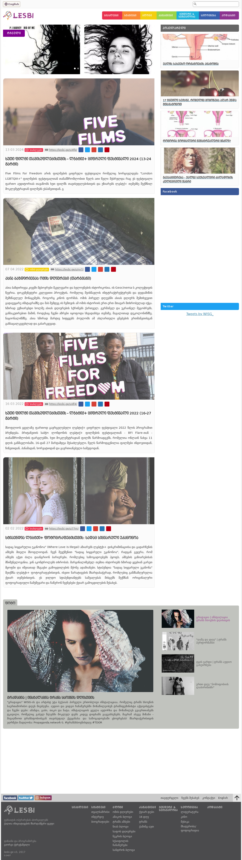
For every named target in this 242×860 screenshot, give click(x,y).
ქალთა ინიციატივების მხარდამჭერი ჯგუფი (29, 823)
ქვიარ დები (146, 811)
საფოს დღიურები (124, 831)
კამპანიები (166, 15)
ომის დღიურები (123, 811)
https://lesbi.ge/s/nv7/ (69, 296)
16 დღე (144, 816)
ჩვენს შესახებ (190, 797)
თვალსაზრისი (100, 811)
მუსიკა (185, 821)
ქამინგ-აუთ (146, 826)
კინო (184, 816)
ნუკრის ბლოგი (122, 836)
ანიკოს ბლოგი (122, 816)
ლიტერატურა (189, 811)
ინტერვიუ (97, 816)
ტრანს (143, 821)
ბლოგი (147, 15)
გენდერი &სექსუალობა (187, 15)
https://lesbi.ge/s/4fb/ (63, 177)
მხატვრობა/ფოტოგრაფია (190, 828)
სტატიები (130, 15)
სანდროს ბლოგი (124, 849)
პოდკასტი (228, 15)
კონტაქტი (208, 797)
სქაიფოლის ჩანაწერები (120, 843)
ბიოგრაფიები (100, 821)
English (13, 4)
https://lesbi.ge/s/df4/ (63, 431)
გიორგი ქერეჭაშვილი (17, 844)
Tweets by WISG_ (200, 314)
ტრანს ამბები (121, 821)
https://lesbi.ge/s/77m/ (63, 556)
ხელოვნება (208, 15)
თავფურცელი (169, 797)
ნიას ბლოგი (121, 826)
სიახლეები (111, 15)
